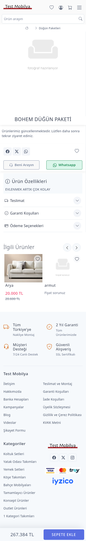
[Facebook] (54, 457)
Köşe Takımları (14, 477)
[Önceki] (76, 247)
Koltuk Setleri (13, 454)
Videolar (9, 422)
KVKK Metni (52, 422)
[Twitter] (63, 457)
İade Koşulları (53, 399)
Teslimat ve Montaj (57, 384)
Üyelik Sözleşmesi (56, 407)
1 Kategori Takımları (18, 516)
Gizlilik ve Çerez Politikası (62, 415)
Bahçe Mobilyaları (17, 485)
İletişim (9, 384)
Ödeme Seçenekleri (24, 225)
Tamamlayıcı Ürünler (19, 493)
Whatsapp (64, 165)
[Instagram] (72, 457)
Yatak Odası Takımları (19, 461)
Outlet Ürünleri (15, 508)
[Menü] (79, 7)
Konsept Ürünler (16, 500)
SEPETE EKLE (64, 534)
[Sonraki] (67, 247)
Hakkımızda (12, 391)
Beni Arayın (21, 165)
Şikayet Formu (14, 430)
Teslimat (14, 200)
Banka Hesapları (16, 399)
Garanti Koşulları (22, 213)
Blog (7, 415)
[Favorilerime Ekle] (37, 259)
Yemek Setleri (13, 469)
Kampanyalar (13, 407)
